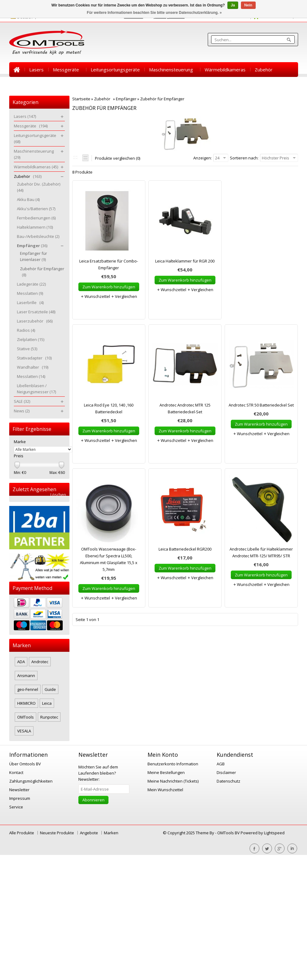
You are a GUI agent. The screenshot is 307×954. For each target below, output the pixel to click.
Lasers (36, 69)
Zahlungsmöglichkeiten (31, 781)
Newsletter (19, 789)
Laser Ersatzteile (36, 312)
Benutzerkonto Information (173, 764)
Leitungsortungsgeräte (115, 69)
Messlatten (30, 293)
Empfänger (126, 99)
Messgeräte (67, 69)
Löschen (58, 494)
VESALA (24, 731)
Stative (27, 348)
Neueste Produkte (57, 833)
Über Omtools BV (25, 764)
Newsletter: (98, 773)
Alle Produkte (21, 833)
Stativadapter (34, 358)
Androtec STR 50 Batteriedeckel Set (261, 405)
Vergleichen (124, 296)
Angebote (89, 833)
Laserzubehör (35, 321)
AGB (221, 764)
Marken (111, 833)
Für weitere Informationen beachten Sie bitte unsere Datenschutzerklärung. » (154, 12)
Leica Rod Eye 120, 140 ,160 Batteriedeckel (108, 408)
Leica (47, 703)
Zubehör (265, 69)
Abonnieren (93, 800)
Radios (26, 330)
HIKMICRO (26, 703)
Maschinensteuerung (172, 69)
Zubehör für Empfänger (163, 99)
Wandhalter (32, 367)
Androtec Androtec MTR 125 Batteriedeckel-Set (185, 408)
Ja (233, 5)
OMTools (25, 717)
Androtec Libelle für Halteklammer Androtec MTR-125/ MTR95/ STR (261, 552)
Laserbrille (30, 302)
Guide (50, 689)
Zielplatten (30, 339)
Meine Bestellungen (166, 772)
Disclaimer (226, 772)
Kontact (16, 772)
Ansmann (26, 675)
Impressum (19, 798)
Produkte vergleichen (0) (117, 158)
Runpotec (49, 717)
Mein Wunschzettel (165, 789)
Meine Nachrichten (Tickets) (173, 781)
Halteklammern (35, 227)
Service (16, 807)
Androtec (39, 661)
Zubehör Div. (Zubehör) (39, 187)
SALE (19, 84)
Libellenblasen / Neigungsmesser (36, 389)
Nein (248, 5)
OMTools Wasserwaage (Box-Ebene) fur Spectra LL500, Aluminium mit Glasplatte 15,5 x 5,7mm (108, 559)
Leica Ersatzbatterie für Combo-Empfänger (108, 264)
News (39, 84)
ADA (21, 661)
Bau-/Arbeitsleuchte (38, 236)
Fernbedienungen (36, 218)
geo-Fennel (27, 689)
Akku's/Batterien (36, 208)
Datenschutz (228, 781)
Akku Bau (28, 199)
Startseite (17, 69)
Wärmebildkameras (225, 69)
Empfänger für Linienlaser (33, 256)
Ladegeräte (31, 284)
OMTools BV (229, 833)
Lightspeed (274, 833)
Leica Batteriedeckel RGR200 (185, 549)
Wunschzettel (95, 296)
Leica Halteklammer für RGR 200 (185, 261)
